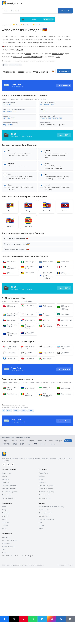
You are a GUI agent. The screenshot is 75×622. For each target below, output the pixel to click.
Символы (5, 523)
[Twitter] (8, 505)
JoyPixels (5, 566)
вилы (23, 430)
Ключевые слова (45, 551)
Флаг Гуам (44, 266)
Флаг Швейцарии (9, 267)
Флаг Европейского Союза (10, 333)
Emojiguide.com (7, 25)
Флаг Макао (63, 314)
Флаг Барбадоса (63, 273)
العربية (29, 485)
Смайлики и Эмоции (46, 530)
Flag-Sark (62, 325)
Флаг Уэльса (45, 358)
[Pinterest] (12, 505)
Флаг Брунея (27, 272)
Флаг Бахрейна (64, 320)
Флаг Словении (44, 314)
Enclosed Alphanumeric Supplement (52, 125)
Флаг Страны (27, 25)
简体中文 (6, 485)
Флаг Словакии (8, 273)
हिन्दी (35, 485)
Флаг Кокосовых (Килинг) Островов (63, 307)
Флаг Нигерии (28, 261)
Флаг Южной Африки (9, 325)
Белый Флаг (9, 352)
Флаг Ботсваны (46, 261)
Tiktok (4, 569)
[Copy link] (61, 619)
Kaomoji (41, 566)
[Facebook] (4, 505)
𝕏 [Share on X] (14, 619)
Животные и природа (10, 533)
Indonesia (43, 485)
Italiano (39, 482)
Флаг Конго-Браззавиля (45, 325)
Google (4, 551)
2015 (58, 57)
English (5, 482)
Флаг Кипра (27, 314)
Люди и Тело (43, 514)
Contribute (5, 578)
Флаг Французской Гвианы (27, 326)
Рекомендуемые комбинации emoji (51, 548)
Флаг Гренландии (9, 306)
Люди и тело (6, 514)
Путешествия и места (10, 526)
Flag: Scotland (9, 358)
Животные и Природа (46, 533)
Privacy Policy (6, 584)
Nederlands (49, 482)
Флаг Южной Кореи (27, 267)
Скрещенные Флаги (9, 347)
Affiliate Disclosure (8, 587)
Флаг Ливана (27, 305)
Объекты (5, 520)
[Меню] (70, 3)
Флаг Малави (64, 413)
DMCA (4, 591)
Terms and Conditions (9, 581)
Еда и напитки (7, 536)
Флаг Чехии (9, 261)
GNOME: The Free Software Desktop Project (17, 597)
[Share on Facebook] (4, 619)
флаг (5, 65)
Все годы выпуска (45, 554)
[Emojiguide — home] (12, 3)
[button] (19, 104)
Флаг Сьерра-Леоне (46, 408)
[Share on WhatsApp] (32, 619)
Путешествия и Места (46, 526)
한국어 (22, 485)
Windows (5, 557)
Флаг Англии (27, 358)
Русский (68, 482)
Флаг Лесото (27, 407)
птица (30, 430)
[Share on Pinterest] (23, 619)
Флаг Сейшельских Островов (46, 414)
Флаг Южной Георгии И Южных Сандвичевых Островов (46, 275)
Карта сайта (61, 606)
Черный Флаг (46, 347)
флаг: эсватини (15, 65)
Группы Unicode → (8, 539)
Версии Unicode (44, 557)
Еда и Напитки (44, 536)
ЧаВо (41, 569)
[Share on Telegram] (42, 619)
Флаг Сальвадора (45, 306)
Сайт (40, 563)
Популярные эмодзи (46, 560)
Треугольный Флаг (27, 347)
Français (31, 482)
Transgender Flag (63, 347)
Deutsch (22, 482)
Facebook (5, 554)
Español (14, 482)
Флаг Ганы (63, 261)
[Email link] (70, 619)
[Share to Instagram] (51, 619)
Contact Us (6, 594)
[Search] (65, 10)
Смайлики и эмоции (9, 530)
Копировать (63, 71)
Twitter (4, 560)
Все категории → (45, 539)
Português (58, 482)
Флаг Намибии (10, 413)
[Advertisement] (37, 379)
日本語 (14, 485)
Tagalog (52, 485)
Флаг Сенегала (26, 413)
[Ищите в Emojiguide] (30, 10)
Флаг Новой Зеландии (27, 333)
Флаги (18, 25)
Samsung (5, 563)
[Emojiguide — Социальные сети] (4, 495)
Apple (4, 548)
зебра (16, 430)
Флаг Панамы (28, 320)
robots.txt (70, 606)
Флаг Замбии (64, 407)
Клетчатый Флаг (26, 353)
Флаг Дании (63, 266)
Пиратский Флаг (63, 353)
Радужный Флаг (46, 352)
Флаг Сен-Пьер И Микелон (10, 314)
